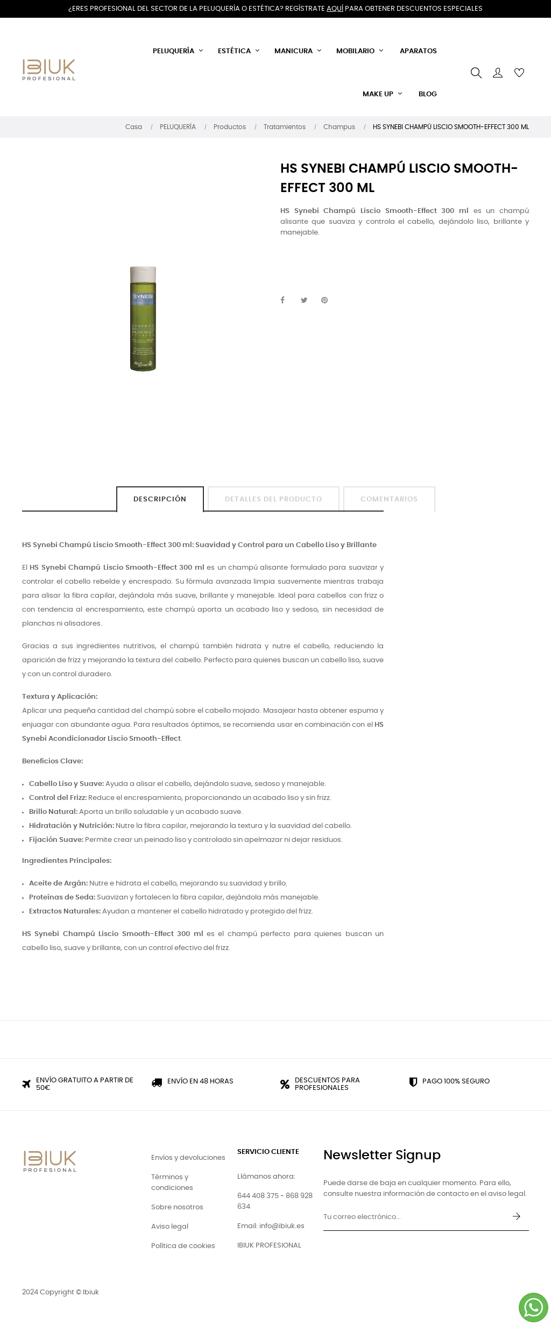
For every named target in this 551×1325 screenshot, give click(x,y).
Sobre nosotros (177, 1207)
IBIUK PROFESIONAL (269, 1245)
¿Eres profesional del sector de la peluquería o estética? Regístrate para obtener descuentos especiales (275, 8)
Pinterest (329, 301)
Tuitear (309, 301)
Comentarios (389, 499)
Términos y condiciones (172, 1183)
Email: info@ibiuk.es (271, 1226)
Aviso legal (169, 1226)
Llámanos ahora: (266, 1176)
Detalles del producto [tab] (273, 499)
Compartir (288, 301)
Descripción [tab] (160, 499)
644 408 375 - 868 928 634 (275, 1201)
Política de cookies (183, 1246)
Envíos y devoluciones (188, 1157)
